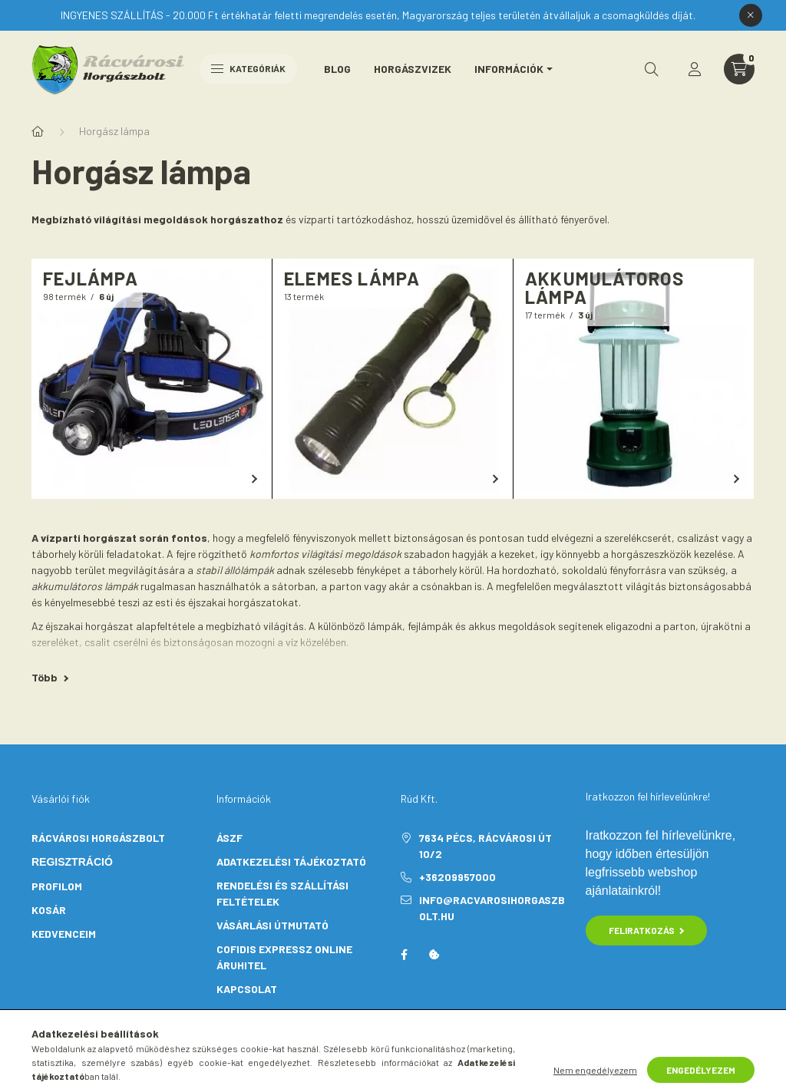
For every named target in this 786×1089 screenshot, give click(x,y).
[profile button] (694, 69)
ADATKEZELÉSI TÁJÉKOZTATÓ (291, 861)
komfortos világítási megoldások (325, 553)
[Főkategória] (37, 131)
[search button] (651, 69)
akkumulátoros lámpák (84, 585)
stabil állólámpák (235, 569)
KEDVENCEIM (63, 933)
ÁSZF (229, 837)
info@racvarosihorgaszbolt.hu (492, 907)
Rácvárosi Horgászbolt (98, 837)
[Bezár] (750, 15)
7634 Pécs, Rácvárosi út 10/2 (485, 845)
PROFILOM (56, 886)
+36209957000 (457, 876)
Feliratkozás (647, 930)
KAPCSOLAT (246, 988)
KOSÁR (48, 909)
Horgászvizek (412, 68)
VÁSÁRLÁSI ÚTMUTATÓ (272, 925)
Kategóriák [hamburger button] (248, 68)
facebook (403, 954)
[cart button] (739, 69)
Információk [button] (508, 68)
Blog (337, 68)
